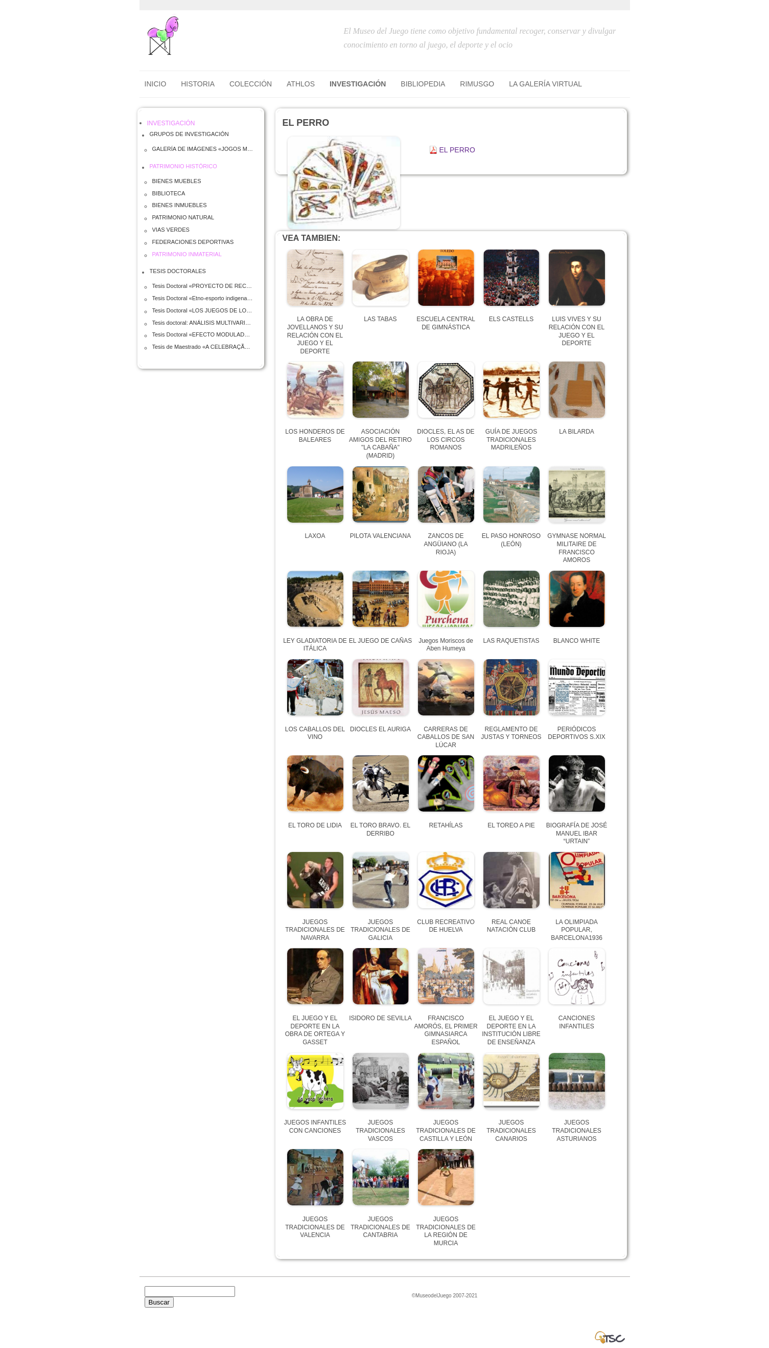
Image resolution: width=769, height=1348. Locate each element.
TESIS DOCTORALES (178, 271)
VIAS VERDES (171, 230)
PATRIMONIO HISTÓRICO (183, 166)
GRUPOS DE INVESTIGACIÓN (189, 134)
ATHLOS (301, 84)
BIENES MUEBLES (176, 181)
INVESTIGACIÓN (358, 84)
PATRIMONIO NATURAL (183, 217)
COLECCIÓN (250, 84)
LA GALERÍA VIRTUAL (545, 84)
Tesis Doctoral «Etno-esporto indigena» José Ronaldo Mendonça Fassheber (203, 298)
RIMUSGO (477, 84)
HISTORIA (198, 84)
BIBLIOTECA (168, 193)
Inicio (156, 84)
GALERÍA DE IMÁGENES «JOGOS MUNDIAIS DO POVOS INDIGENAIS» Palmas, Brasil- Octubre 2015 (203, 149)
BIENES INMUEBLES (179, 205)
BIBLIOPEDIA (423, 84)
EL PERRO (457, 150)
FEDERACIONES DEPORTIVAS (193, 242)
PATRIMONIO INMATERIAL (187, 254)
